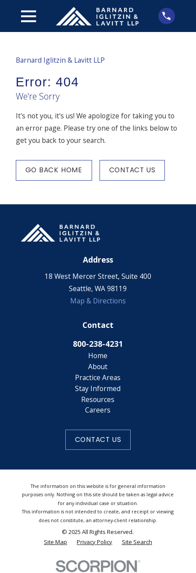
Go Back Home (53, 169)
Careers (97, 410)
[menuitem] (55, 542)
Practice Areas (98, 377)
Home (97, 355)
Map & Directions (98, 301)
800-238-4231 (98, 343)
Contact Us (132, 169)
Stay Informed (98, 388)
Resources (97, 399)
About (97, 366)
